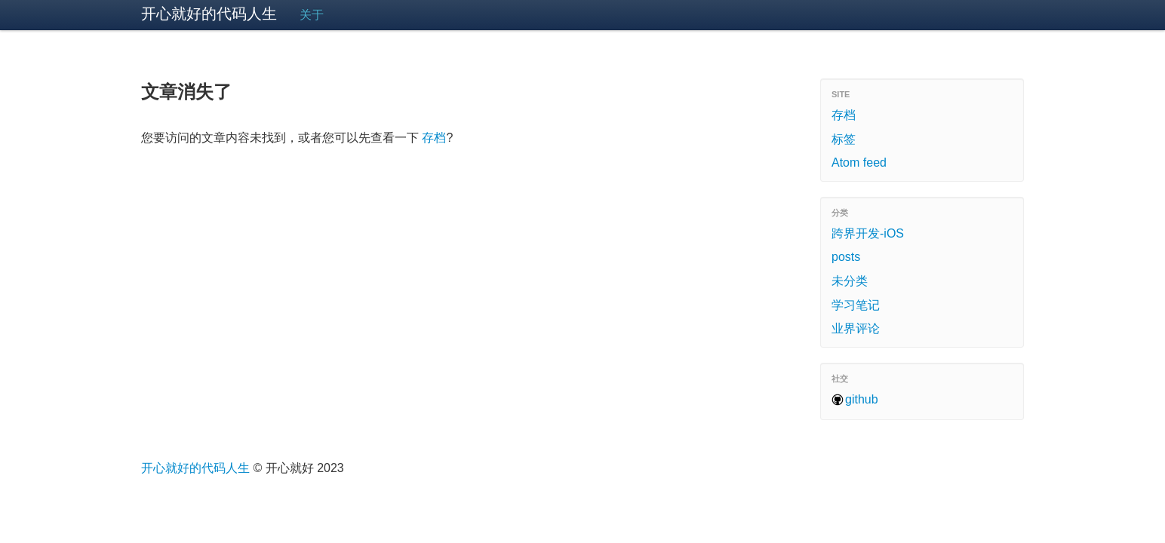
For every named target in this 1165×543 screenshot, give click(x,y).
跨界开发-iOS (867, 233)
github (861, 399)
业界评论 (855, 328)
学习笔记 (855, 305)
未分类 (849, 281)
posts (845, 256)
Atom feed (859, 162)
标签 (843, 139)
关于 (312, 14)
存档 (434, 137)
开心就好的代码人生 (209, 13)
